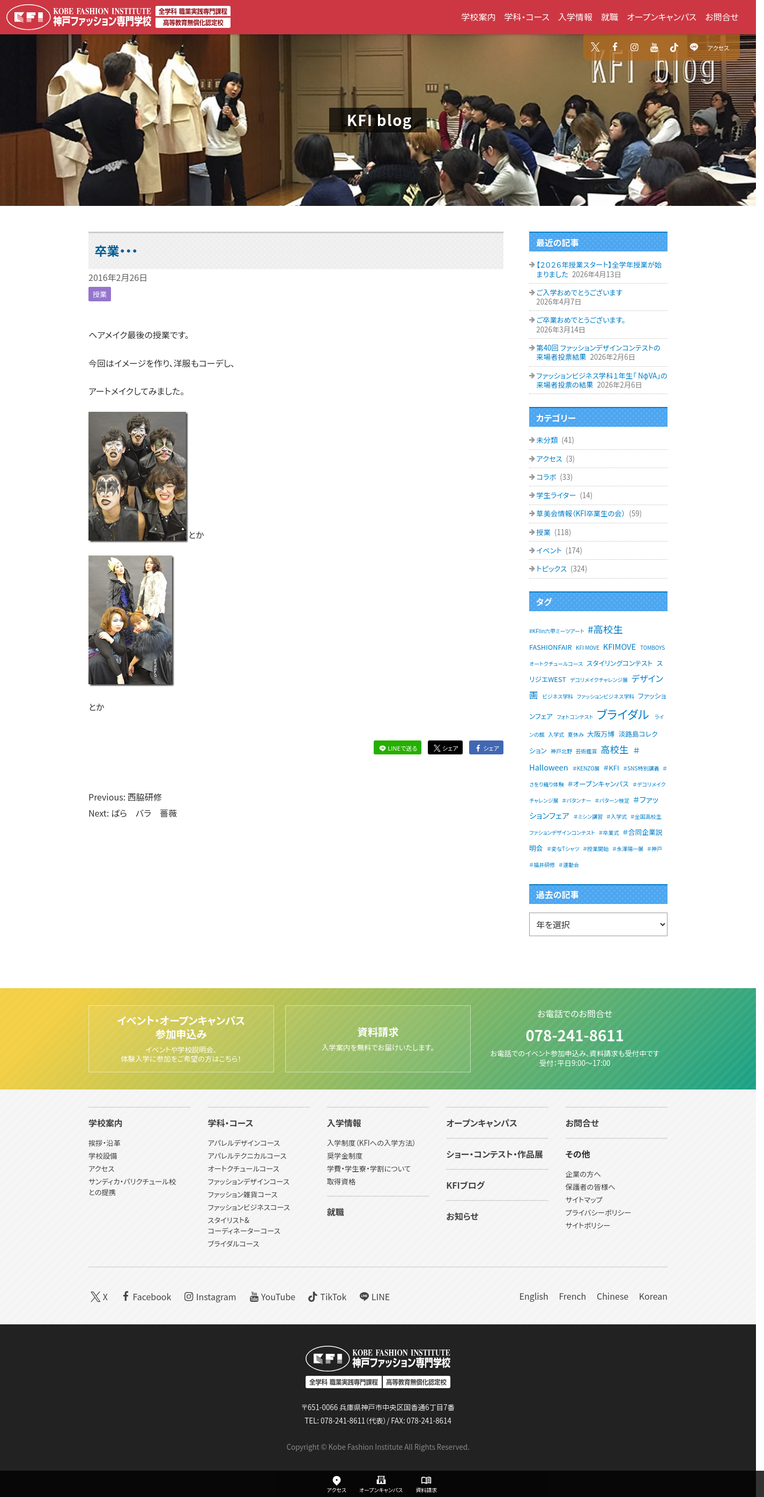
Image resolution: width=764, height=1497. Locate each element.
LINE (373, 1295)
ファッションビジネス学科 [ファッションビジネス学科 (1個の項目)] (605, 696)
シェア (445, 748)
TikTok (326, 1295)
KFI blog (379, 119)
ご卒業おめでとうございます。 (580, 320)
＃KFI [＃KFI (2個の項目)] (611, 767)
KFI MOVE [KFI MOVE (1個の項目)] (587, 647)
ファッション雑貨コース (242, 1195)
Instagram (209, 1295)
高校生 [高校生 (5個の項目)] (614, 749)
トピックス (552, 569)
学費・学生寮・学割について (369, 1169)
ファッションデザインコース (248, 1182)
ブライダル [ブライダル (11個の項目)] (623, 713)
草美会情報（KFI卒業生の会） (581, 513)
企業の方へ (583, 1174)
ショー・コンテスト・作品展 (494, 1154)
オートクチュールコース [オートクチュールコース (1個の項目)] (556, 663)
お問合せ (722, 16)
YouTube (271, 1295)
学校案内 (478, 16)
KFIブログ (465, 1185)
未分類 (547, 440)
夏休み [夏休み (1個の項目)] (576, 734)
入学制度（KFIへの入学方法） (371, 1143)
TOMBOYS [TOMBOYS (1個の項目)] (652, 647)
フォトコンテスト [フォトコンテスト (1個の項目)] (575, 717)
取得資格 (341, 1182)
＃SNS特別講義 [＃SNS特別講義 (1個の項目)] (641, 768)
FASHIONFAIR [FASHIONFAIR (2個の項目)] (550, 647)
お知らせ (462, 1216)
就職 (609, 16)
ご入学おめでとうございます (579, 292)
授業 (100, 294)
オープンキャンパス (661, 16)
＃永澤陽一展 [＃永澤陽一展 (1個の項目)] (627, 848)
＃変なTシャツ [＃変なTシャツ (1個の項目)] (563, 848)
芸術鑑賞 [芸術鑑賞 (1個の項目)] (586, 751)
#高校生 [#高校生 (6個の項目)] (605, 629)
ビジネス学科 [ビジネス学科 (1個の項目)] (558, 696)
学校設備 (102, 1156)
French (572, 1296)
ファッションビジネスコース (248, 1207)
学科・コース (527, 16)
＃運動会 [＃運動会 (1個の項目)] (569, 865)
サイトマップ (584, 1200)
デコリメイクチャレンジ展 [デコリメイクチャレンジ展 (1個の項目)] (599, 680)
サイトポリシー (588, 1226)
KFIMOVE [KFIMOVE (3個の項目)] (619, 646)
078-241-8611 (574, 1034)
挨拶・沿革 (104, 1143)
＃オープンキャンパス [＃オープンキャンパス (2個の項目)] (597, 784)
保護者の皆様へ (590, 1187)
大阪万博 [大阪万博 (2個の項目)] (600, 734)
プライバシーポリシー (599, 1213)
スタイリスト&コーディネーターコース (243, 1225)
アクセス (718, 47)
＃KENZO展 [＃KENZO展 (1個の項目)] (586, 768)
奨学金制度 (345, 1156)
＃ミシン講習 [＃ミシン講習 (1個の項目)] (588, 816)
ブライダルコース (233, 1244)
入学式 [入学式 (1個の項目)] (556, 734)
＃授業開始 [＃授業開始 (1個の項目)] (596, 848)
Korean (653, 1296)
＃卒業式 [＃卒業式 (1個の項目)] (608, 832)
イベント (549, 550)
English (533, 1296)
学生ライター (556, 495)
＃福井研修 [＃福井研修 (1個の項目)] (542, 865)
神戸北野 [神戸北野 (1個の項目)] (561, 751)
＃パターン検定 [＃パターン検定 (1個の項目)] (612, 800)
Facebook (145, 1295)
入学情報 (575, 16)
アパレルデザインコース (243, 1143)
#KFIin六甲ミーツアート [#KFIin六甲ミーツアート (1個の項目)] (556, 631)
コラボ (547, 477)
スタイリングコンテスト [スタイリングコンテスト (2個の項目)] (619, 663)
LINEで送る (397, 748)
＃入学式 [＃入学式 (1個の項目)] (616, 816)
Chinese (612, 1296)
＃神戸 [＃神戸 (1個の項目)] (654, 848)
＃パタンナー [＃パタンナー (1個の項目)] (576, 800)
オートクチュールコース (243, 1169)
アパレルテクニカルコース (246, 1156)
